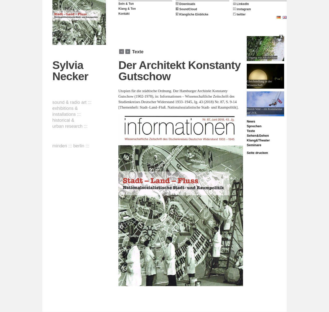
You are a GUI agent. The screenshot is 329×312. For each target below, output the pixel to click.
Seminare (254, 145)
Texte (138, 51)
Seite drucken (257, 153)
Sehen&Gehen (258, 135)
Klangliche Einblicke (192, 14)
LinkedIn (241, 4)
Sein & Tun (126, 3)
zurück (127, 51)
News (251, 121)
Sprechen (254, 126)
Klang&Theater (258, 140)
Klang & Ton (127, 8)
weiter (121, 51)
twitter (239, 14)
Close (281, 37)
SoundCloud (186, 9)
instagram (242, 9)
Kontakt (124, 13)
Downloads (185, 4)
